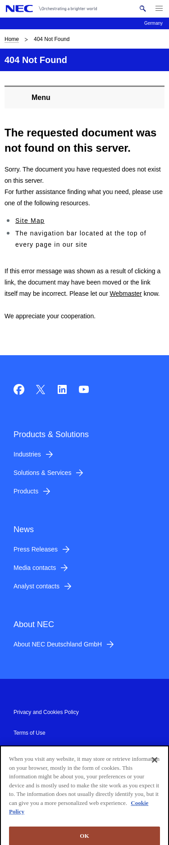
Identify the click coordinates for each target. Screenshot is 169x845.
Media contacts (35, 567)
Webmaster (126, 293)
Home (12, 39)
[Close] (154, 762)
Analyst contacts (36, 586)
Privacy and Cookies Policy (46, 712)
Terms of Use (30, 733)
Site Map (30, 220)
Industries (27, 454)
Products (26, 491)
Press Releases (36, 549)
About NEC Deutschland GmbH (58, 644)
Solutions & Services (42, 472)
